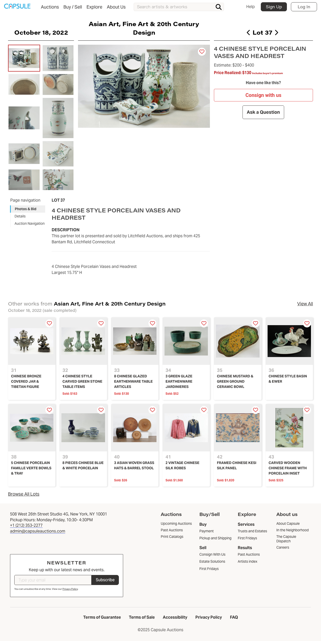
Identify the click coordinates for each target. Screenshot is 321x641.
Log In (304, 6)
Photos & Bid (25, 209)
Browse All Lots (23, 494)
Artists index (247, 561)
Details (20, 216)
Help (250, 6)
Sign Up (274, 6)
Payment (206, 531)
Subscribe (105, 579)
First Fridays (209, 568)
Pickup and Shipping (215, 538)
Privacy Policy (70, 589)
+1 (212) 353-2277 (26, 525)
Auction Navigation (30, 223)
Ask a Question (263, 112)
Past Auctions (249, 554)
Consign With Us (212, 554)
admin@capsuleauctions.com (37, 531)
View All (305, 304)
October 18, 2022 (41, 32)
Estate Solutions (212, 561)
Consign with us (263, 95)
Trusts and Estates (252, 531)
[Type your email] (53, 580)
